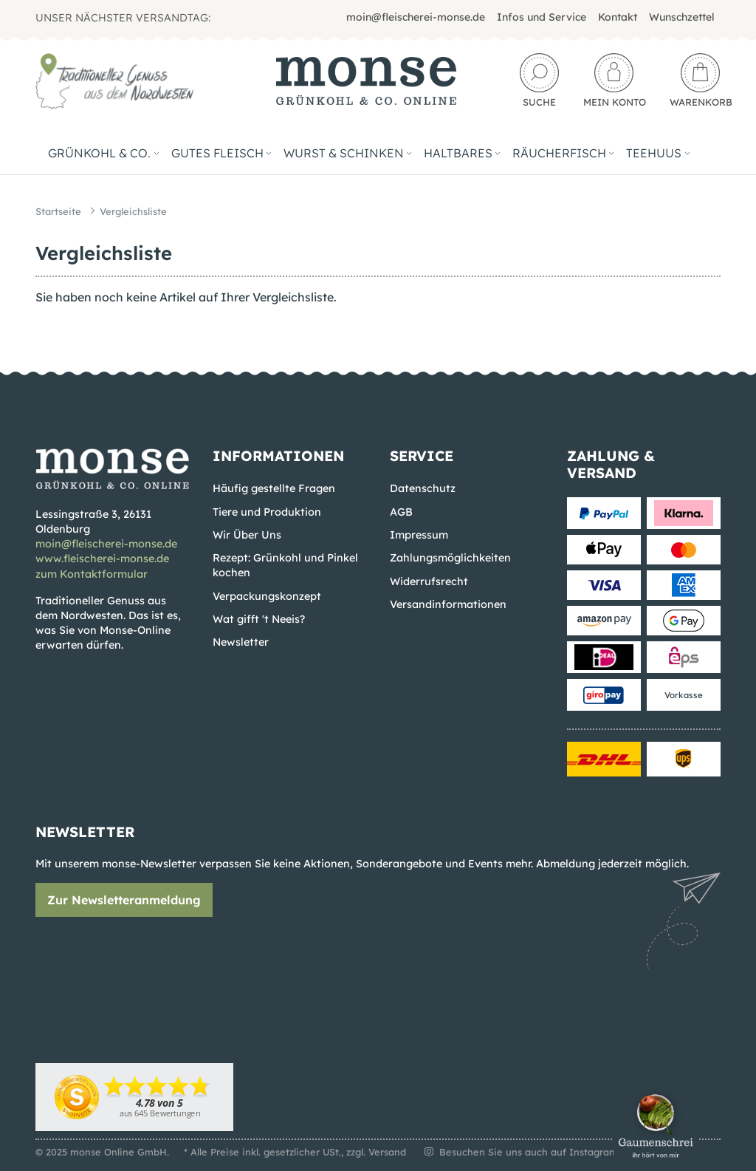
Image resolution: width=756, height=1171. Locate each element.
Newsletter (241, 642)
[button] (539, 80)
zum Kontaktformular (91, 574)
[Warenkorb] (695, 80)
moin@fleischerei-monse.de (415, 17)
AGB (401, 512)
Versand (387, 1152)
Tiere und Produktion (267, 512)
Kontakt (617, 17)
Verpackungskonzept (267, 596)
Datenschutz (423, 488)
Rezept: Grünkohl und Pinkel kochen (285, 565)
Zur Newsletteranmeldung (124, 899)
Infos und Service (541, 17)
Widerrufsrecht (429, 581)
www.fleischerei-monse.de (102, 558)
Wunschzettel (682, 17)
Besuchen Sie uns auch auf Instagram (519, 1152)
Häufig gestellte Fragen (274, 488)
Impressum (419, 535)
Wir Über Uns (247, 535)
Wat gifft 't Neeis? (259, 619)
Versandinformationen (448, 604)
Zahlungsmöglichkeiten (450, 557)
